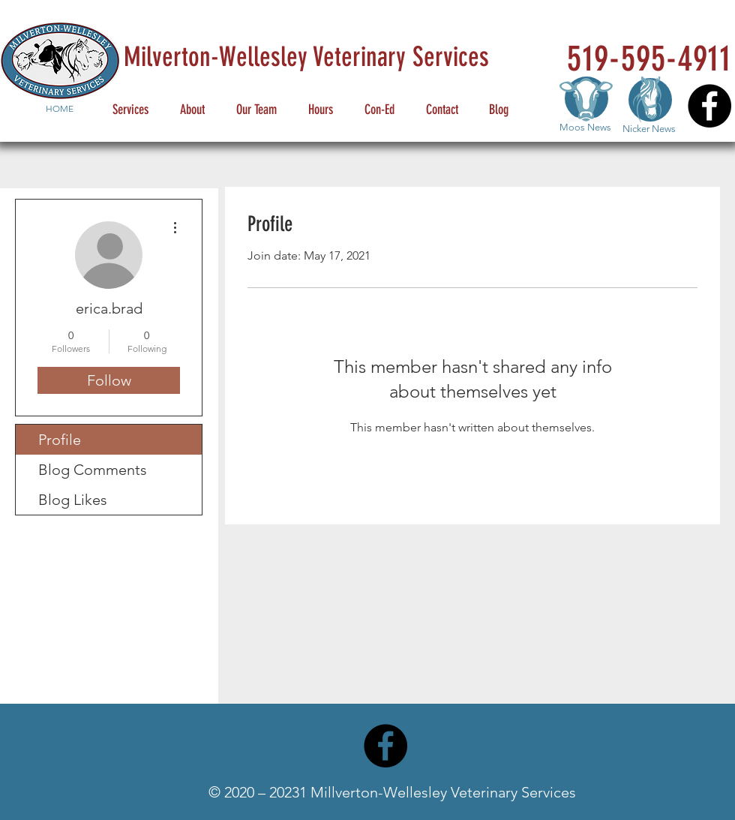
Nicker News (649, 128)
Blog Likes (72, 500)
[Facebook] (709, 106)
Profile (59, 440)
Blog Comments (92, 470)
